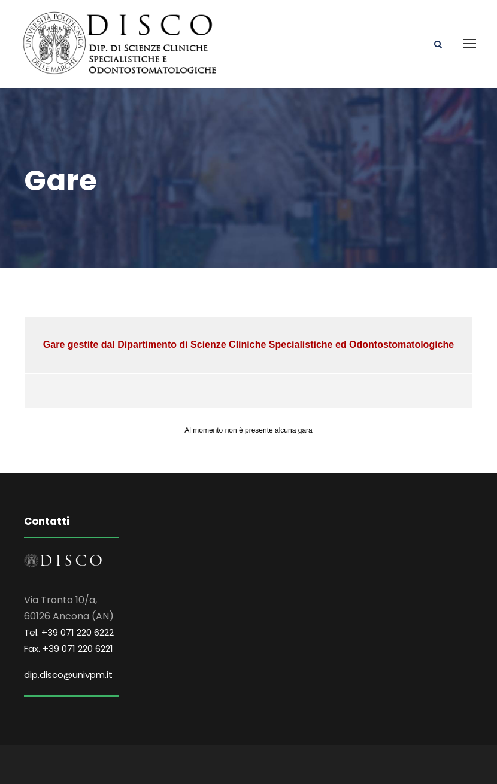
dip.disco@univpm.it (68, 674)
